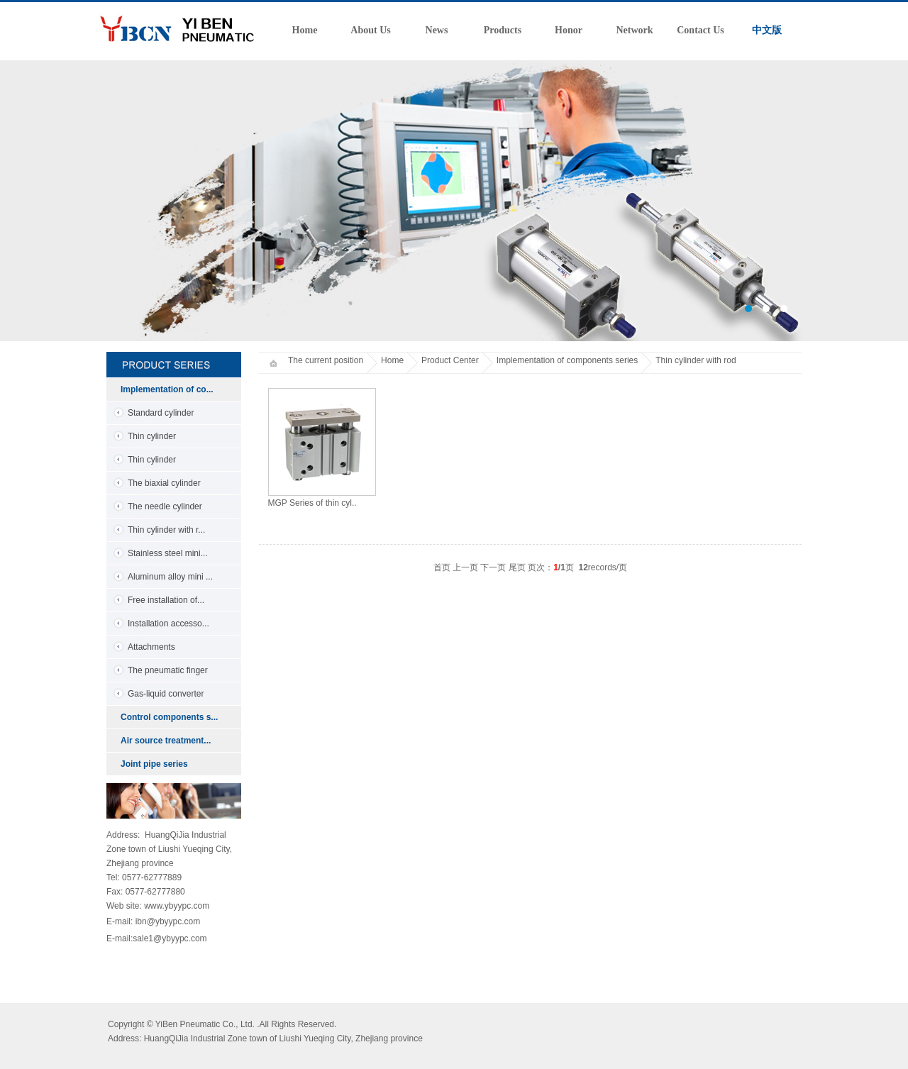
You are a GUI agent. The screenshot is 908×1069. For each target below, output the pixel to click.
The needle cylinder (165, 506)
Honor (568, 30)
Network (634, 30)
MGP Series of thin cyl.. (312, 503)
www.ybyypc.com (176, 906)
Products (502, 30)
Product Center (450, 360)
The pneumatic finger (168, 670)
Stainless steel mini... (168, 553)
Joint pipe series (154, 764)
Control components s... (169, 717)
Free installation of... (166, 600)
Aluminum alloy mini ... (170, 577)
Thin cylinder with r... (166, 530)
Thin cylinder (152, 436)
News (437, 30)
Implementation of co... (167, 389)
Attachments (151, 647)
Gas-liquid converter (166, 694)
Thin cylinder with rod (695, 360)
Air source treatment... (166, 741)
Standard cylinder (161, 413)
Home (305, 30)
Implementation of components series (567, 360)
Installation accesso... (168, 623)
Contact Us (700, 30)
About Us (370, 30)
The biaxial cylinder (164, 483)
